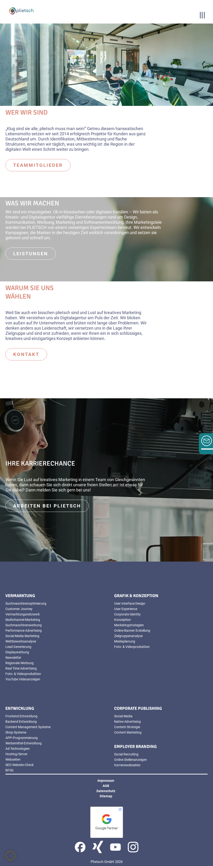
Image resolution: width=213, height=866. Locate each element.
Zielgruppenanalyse (128, 636)
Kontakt (26, 354)
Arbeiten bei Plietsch (47, 506)
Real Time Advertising (21, 668)
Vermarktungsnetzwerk (22, 614)
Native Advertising (127, 721)
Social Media (123, 716)
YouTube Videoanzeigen (22, 679)
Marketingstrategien (129, 625)
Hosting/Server (16, 754)
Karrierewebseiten (127, 765)
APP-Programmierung (21, 738)
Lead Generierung (18, 647)
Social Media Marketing (22, 636)
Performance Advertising (23, 630)
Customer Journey (18, 609)
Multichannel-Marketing (22, 620)
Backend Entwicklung (21, 721)
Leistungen (30, 253)
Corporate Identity (127, 614)
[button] (10, 855)
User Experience (125, 609)
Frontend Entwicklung (21, 716)
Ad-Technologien (17, 748)
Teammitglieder (38, 165)
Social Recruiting (126, 754)
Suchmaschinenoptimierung (25, 603)
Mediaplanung (124, 641)
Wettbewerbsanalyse (20, 641)
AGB (106, 786)
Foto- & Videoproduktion (23, 674)
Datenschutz (105, 791)
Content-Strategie (127, 727)
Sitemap (106, 796)
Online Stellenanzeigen (130, 760)
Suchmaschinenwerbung (23, 625)
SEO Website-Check (19, 765)
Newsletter (13, 657)
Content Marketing (127, 732)
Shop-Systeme (15, 732)
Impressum (105, 780)
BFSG (9, 770)
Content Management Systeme (28, 727)
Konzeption (122, 620)
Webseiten (12, 759)
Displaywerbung (17, 652)
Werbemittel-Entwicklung (23, 743)
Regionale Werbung (19, 663)
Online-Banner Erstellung (132, 630)
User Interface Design (129, 603)
